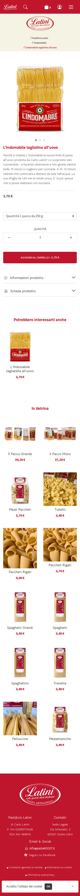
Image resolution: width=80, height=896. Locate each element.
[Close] (72, 886)
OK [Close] (48, 886)
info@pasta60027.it (42, 848)
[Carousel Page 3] (44, 140)
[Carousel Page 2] (40, 140)
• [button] (40, 257)
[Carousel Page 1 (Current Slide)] (36, 140)
